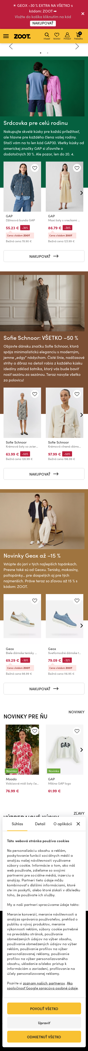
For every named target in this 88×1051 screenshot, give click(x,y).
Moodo (11, 779)
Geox (10, 648)
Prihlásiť (67, 36)
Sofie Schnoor (16, 442)
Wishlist (56, 36)
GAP (9, 216)
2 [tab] (47, 53)
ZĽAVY (79, 813)
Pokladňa (78, 35)
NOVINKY (76, 711)
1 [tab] (40, 53)
